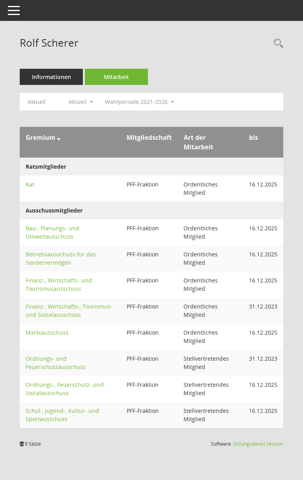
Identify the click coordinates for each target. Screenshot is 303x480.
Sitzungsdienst (258, 443)
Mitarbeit (116, 77)
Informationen (51, 77)
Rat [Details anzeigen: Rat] (30, 184)
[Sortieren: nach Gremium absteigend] (58, 137)
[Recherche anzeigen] (276, 43)
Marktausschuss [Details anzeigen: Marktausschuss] (47, 332)
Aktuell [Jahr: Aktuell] (37, 101)
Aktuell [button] (81, 101)
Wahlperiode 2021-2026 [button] (139, 101)
